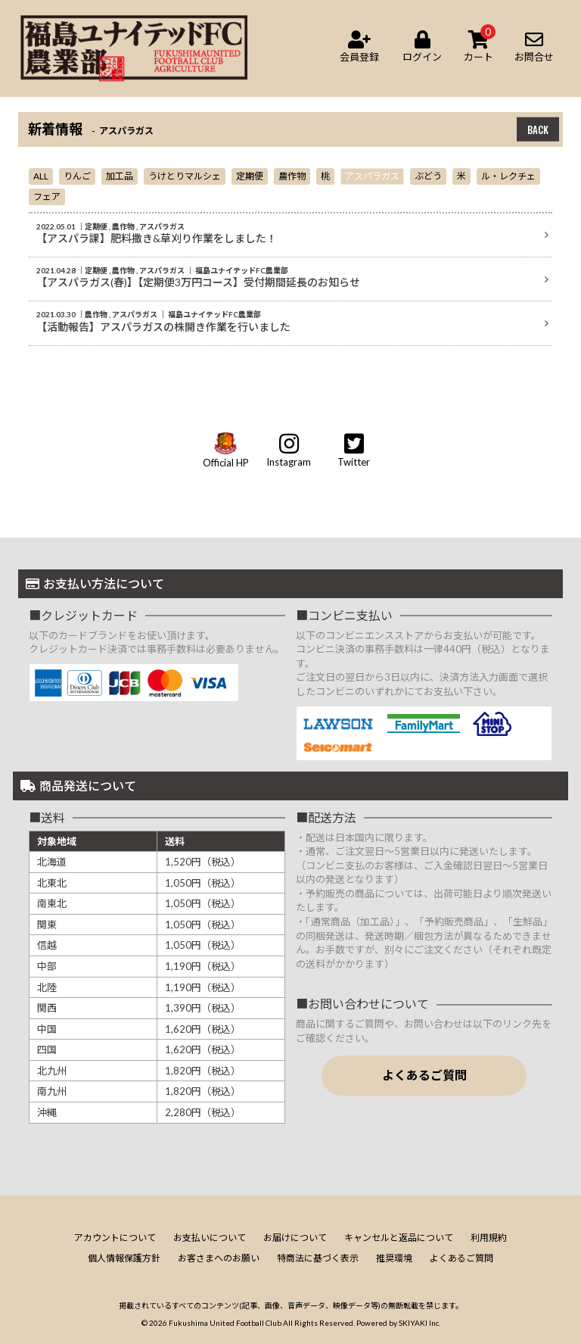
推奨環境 (394, 1258)
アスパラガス (372, 176)
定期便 (249, 176)
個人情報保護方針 (124, 1258)
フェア (47, 196)
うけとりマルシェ (184, 176)
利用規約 (489, 1237)
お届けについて (295, 1237)
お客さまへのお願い (218, 1258)
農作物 (292, 176)
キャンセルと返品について (398, 1237)
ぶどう (428, 176)
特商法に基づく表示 (318, 1258)
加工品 (119, 176)
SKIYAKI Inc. (419, 1322)
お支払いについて (209, 1237)
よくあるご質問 (424, 1075)
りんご (77, 176)
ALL (40, 176)
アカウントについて (115, 1237)
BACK (537, 129)
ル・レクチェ (508, 176)
